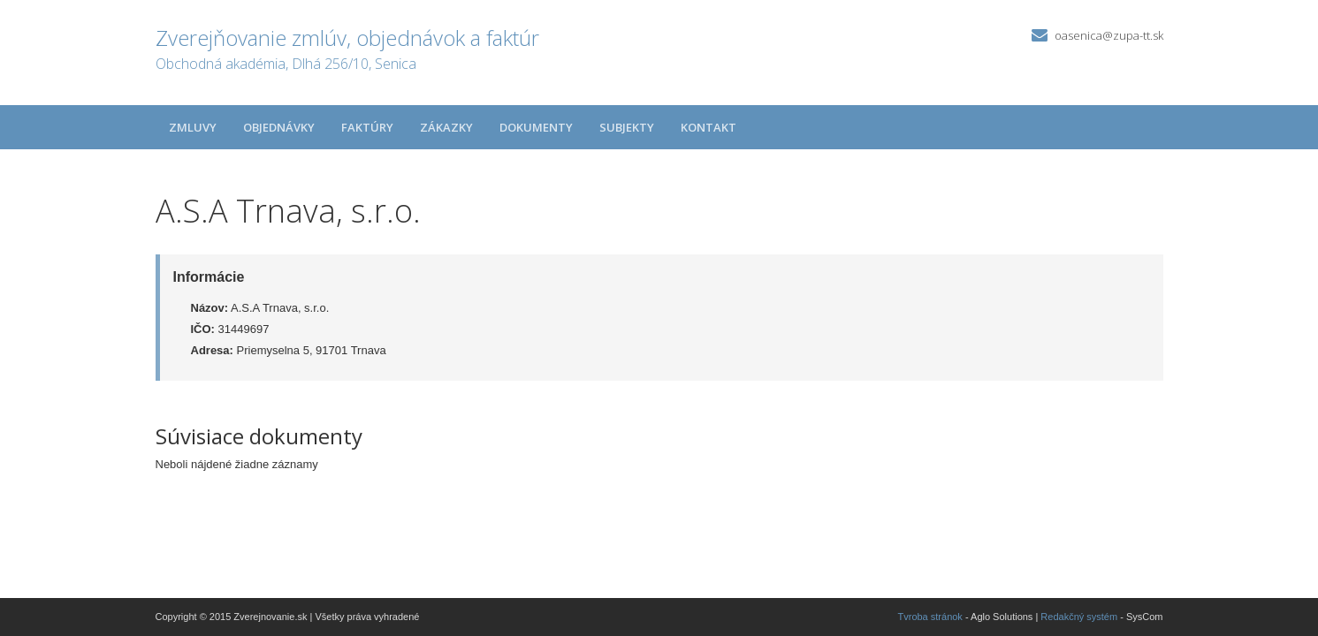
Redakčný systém (1078, 616)
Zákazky (446, 127)
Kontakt (708, 127)
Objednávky (279, 127)
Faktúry (367, 127)
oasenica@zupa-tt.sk (1109, 35)
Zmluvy (193, 127)
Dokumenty (536, 127)
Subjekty (626, 127)
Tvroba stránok (930, 616)
